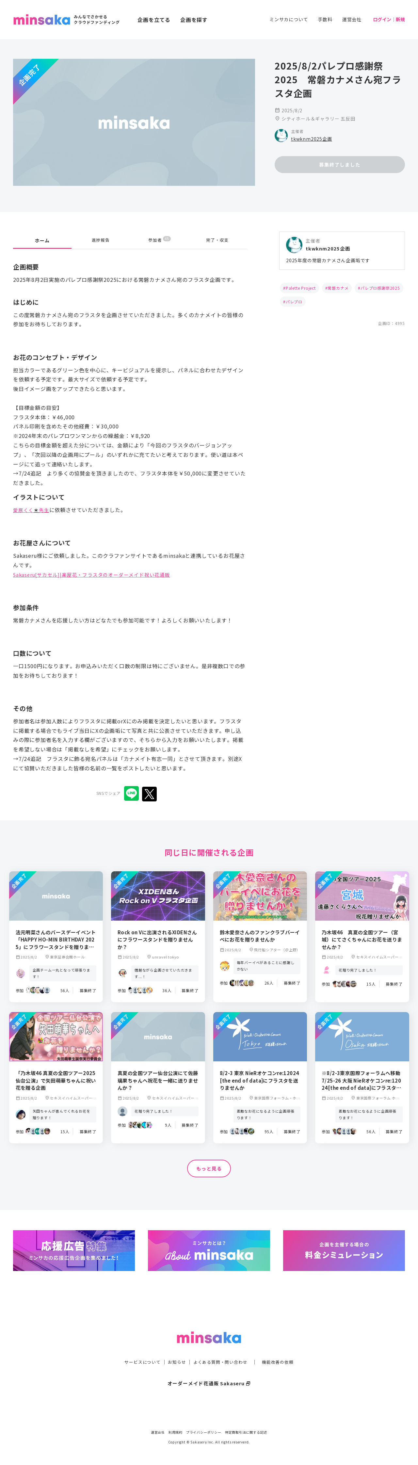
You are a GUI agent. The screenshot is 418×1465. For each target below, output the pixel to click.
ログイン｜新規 (389, 19)
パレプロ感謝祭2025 (380, 288)
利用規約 (176, 1432)
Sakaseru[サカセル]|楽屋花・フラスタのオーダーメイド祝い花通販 (97, 574)
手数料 (325, 19)
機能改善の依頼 (281, 1348)
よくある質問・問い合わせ (221, 1348)
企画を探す (194, 20)
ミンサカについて (288, 19)
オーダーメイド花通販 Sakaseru (209, 1370)
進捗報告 (100, 240)
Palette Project (301, 288)
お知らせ (175, 1348)
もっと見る (209, 1169)
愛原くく (24, 510)
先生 (46, 510)
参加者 (159, 240)
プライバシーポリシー (203, 1432)
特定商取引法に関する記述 (246, 1432)
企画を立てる (153, 20)
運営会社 (352, 19)
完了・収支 (217, 240)
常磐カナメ (338, 288)
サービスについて (139, 1348)
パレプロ (294, 301)
